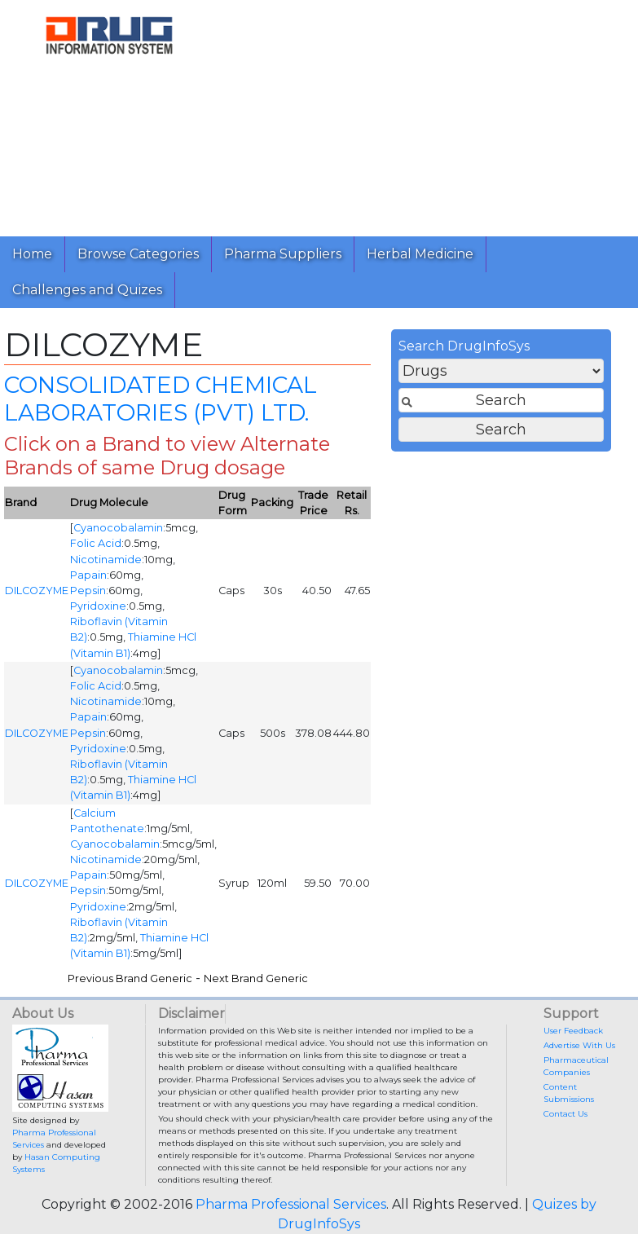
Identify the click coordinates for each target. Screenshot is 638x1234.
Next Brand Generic (256, 978)
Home (32, 254)
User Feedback (573, 1030)
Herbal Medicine (420, 254)
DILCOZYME (36, 590)
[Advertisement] (422, 114)
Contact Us (565, 1113)
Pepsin (88, 590)
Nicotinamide (106, 559)
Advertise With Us (579, 1045)
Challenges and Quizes (87, 289)
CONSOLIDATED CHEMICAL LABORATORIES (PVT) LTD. (160, 398)
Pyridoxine (98, 606)
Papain (88, 575)
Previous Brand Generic (130, 978)
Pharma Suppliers (282, 254)
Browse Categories (138, 254)
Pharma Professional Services (291, 1204)
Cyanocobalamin (118, 528)
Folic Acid (95, 543)
